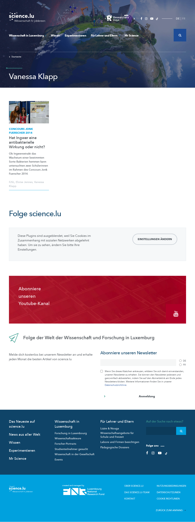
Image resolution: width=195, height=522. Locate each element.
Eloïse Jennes (24, 182)
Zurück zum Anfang (171, 510)
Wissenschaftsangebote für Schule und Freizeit (117, 435)
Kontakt (129, 498)
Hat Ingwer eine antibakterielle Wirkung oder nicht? (27, 142)
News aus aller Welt (24, 434)
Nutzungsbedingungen (171, 485)
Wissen (55, 35)
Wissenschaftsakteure (68, 438)
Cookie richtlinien (168, 498)
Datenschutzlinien (168, 492)
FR (183, 18)
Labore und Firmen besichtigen (119, 442)
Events (59, 459)
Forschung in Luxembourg (71, 433)
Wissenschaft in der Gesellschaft (74, 454)
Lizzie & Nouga (109, 428)
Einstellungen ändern (155, 239)
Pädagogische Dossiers (114, 447)
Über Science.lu (134, 485)
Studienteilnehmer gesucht (71, 449)
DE (178, 18)
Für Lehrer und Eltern (105, 35)
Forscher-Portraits (65, 444)
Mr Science (132, 35)
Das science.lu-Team (136, 492)
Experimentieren (75, 35)
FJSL (11, 182)
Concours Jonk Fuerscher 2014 (21, 131)
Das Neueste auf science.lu (22, 424)
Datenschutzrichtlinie (115, 385)
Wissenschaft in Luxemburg (27, 35)
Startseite (15, 56)
